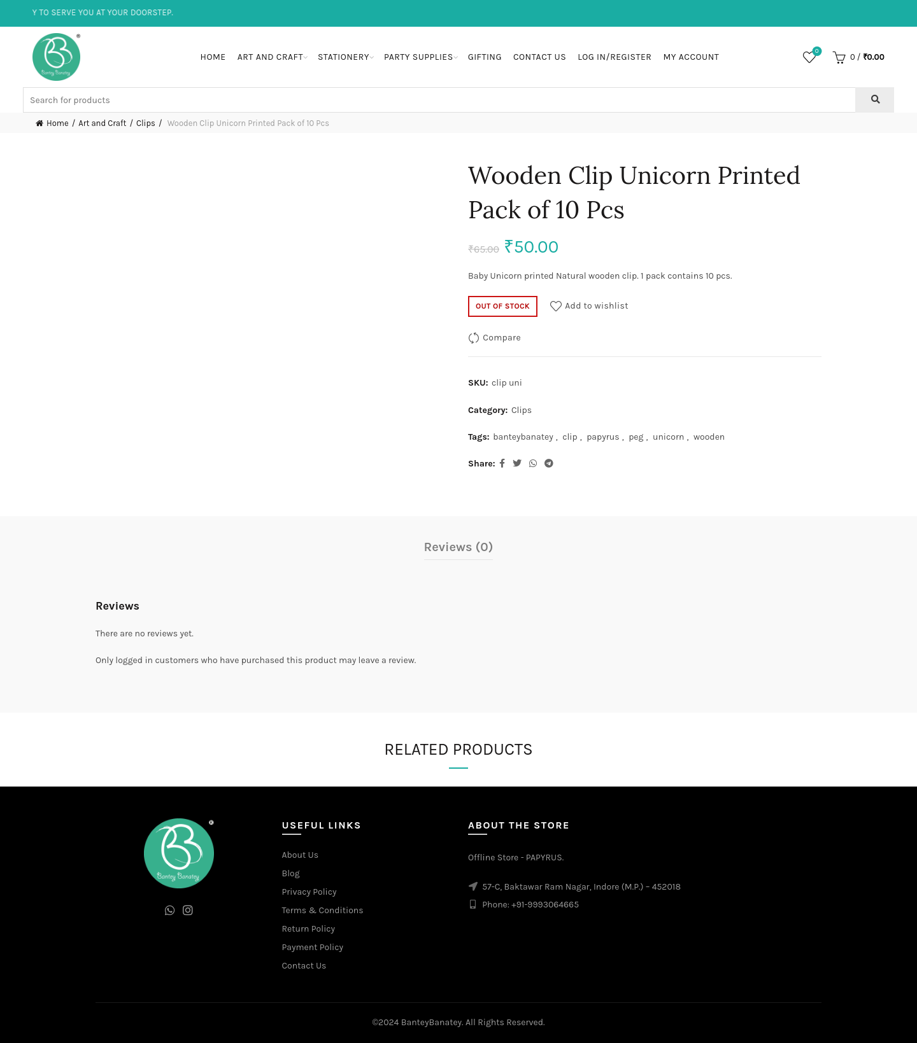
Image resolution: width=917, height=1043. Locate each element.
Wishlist (815, 52)
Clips (145, 123)
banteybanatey (523, 436)
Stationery (343, 57)
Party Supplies (418, 57)
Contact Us (539, 57)
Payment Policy (313, 947)
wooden (709, 436)
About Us (300, 855)
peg (636, 436)
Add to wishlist (597, 305)
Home (213, 57)
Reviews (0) (459, 547)
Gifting (485, 57)
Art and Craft (270, 57)
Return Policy (309, 928)
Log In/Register (614, 57)
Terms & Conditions (323, 910)
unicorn (668, 436)
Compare (502, 337)
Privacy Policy (309, 891)
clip (570, 436)
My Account (691, 57)
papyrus (603, 436)
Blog (291, 873)
